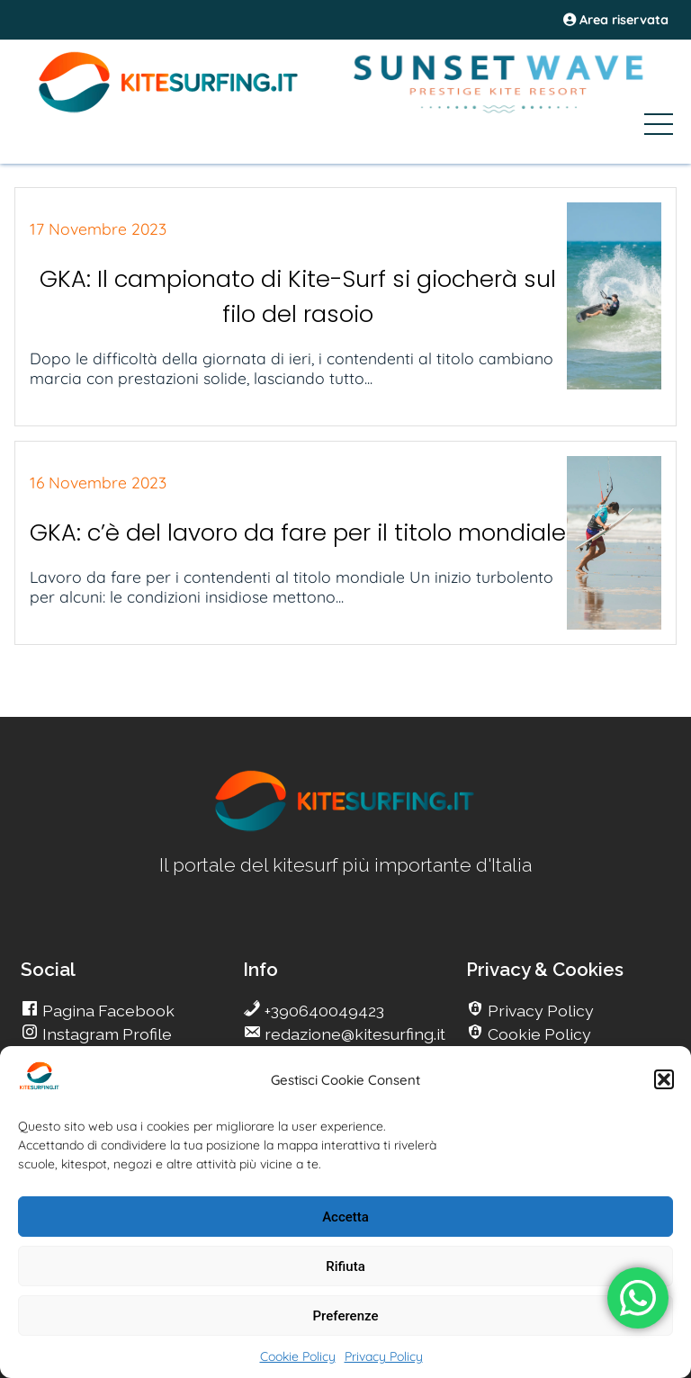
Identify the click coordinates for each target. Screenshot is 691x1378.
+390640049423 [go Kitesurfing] (322, 1010)
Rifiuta (345, 1266)
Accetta (345, 1217)
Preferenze (346, 1316)
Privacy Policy (384, 1356)
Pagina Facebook (107, 1010)
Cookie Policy (298, 1356)
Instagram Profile (105, 1034)
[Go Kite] (169, 110)
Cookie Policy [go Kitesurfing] (537, 1034)
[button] (664, 1079)
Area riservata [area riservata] (616, 20)
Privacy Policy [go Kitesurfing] (539, 1010)
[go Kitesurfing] (345, 828)
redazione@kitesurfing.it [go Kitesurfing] (353, 1034)
